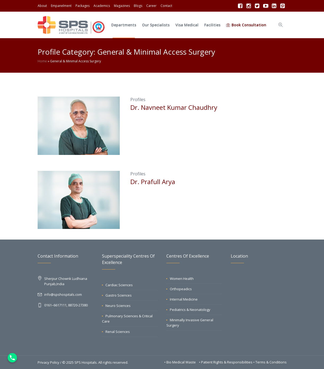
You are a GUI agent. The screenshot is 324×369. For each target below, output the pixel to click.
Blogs (138, 5)
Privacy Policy (48, 362)
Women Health (182, 278)
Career (151, 5)
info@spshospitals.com (63, 294)
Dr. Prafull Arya (152, 181)
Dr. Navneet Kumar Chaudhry (173, 107)
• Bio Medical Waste (180, 362)
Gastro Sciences (118, 295)
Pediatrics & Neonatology (190, 309)
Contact (166, 5)
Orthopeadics (181, 288)
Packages (83, 5)
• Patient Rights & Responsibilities (226, 362)
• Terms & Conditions (270, 362)
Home (42, 61)
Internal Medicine (184, 299)
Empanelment (61, 5)
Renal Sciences (117, 331)
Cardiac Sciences (119, 285)
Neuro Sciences (118, 305)
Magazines (122, 5)
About (42, 5)
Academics (102, 5)
